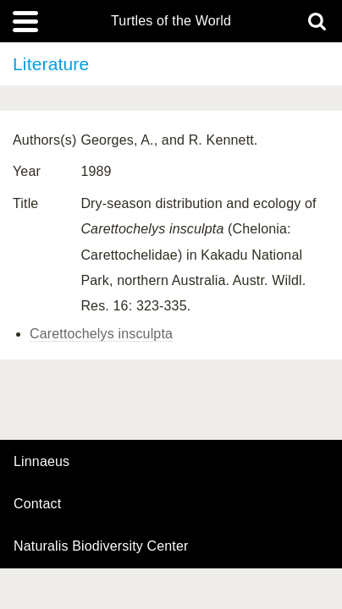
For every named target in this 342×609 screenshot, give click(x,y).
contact (37, 504)
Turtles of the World (171, 21)
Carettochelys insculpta (101, 333)
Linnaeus (41, 462)
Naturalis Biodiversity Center (101, 546)
